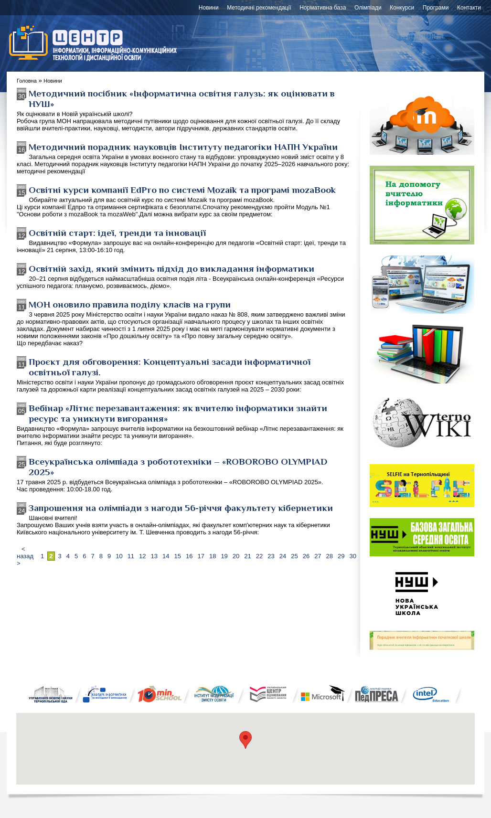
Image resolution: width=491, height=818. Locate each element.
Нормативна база (322, 7)
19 (224, 556)
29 (341, 556)
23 (270, 556)
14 (165, 556)
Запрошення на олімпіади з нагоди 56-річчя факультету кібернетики (181, 507)
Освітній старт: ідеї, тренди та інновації (117, 232)
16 (189, 556)
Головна (27, 81)
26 (306, 556)
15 (177, 556)
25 (294, 556)
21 (247, 556)
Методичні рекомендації (259, 7)
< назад (25, 552)
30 (353, 556)
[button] (245, 740)
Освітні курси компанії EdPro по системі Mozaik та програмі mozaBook (182, 189)
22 (259, 556)
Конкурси (402, 7)
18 (212, 556)
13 (154, 556)
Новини (209, 7)
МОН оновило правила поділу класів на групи (130, 304)
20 (236, 556)
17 (200, 556)
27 (317, 556)
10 (119, 556)
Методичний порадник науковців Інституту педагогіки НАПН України (183, 146)
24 (282, 556)
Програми (436, 7)
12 (142, 556)
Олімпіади (368, 7)
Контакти (469, 7)
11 (131, 556)
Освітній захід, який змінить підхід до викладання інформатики (171, 268)
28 (329, 556)
